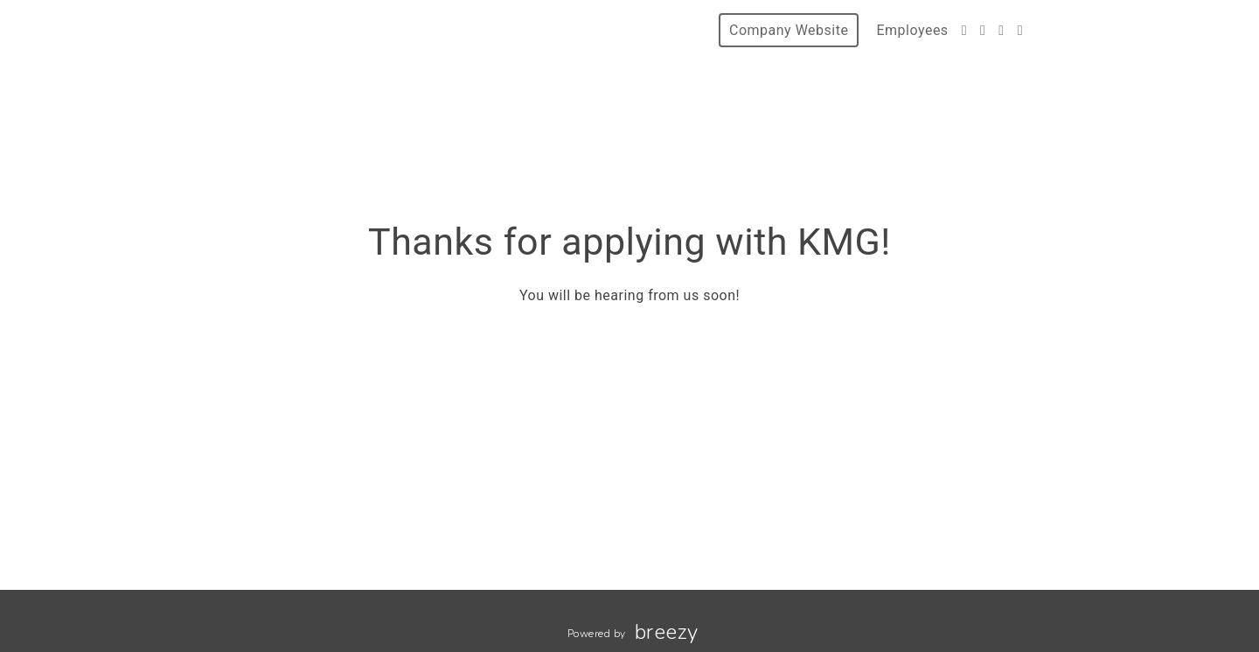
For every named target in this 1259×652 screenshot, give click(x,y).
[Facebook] (982, 30)
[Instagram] (1001, 30)
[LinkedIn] (1020, 30)
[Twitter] (964, 30)
